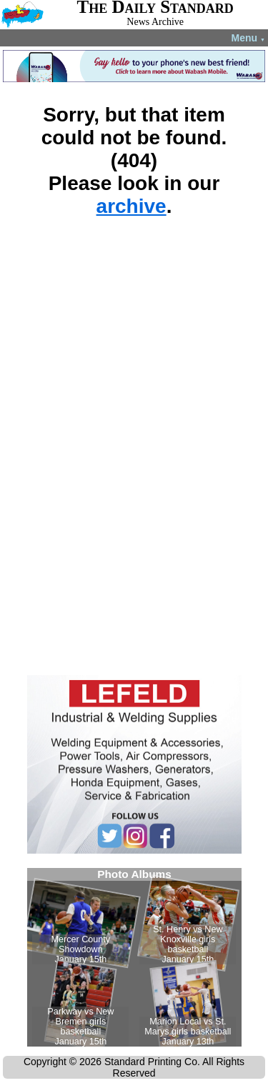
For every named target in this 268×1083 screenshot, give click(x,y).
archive (131, 206)
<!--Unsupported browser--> (134, 957)
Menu (248, 38)
